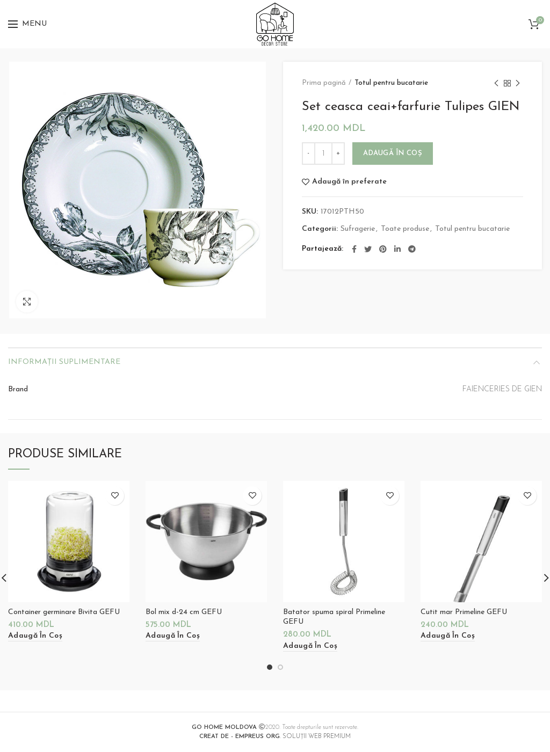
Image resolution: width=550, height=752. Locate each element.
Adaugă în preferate (349, 182)
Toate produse (405, 229)
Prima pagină (324, 82)
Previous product (496, 84)
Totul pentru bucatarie (391, 82)
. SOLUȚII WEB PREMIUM (275, 737)
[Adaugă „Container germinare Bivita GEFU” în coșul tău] (35, 636)
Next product (518, 84)
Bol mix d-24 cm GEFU (184, 612)
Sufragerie (358, 229)
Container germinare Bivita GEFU (64, 612)
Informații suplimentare (64, 362)
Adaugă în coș (392, 153)
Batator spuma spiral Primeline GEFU (334, 617)
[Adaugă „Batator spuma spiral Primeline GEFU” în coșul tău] (310, 646)
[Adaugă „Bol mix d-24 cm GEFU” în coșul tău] (173, 636)
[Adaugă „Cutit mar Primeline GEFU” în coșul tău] (448, 636)
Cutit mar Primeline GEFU (464, 612)
